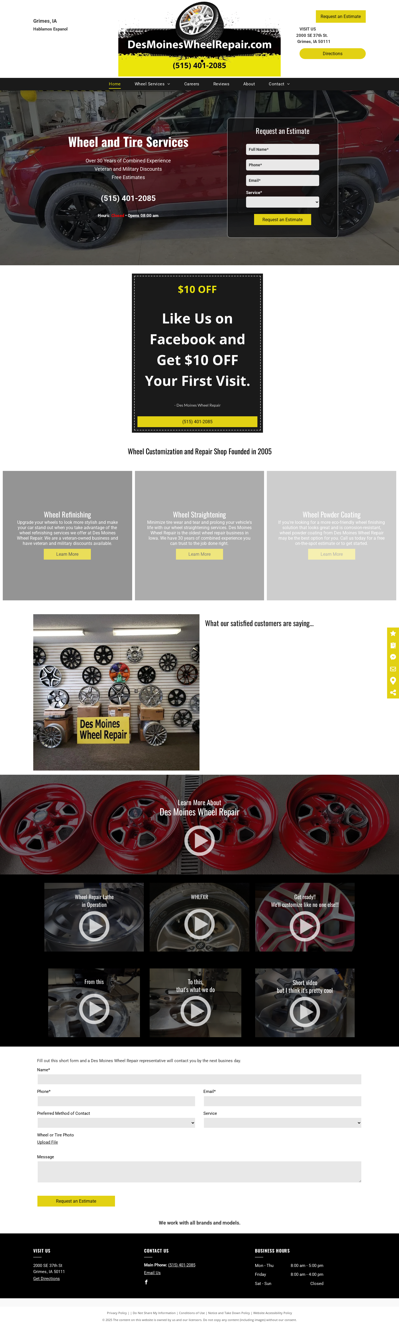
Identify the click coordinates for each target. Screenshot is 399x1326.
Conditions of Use (192, 1313)
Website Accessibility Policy (272, 1313)
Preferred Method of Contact (63, 1113)
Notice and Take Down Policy (229, 1313)
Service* (254, 192)
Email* (209, 1091)
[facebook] (146, 1283)
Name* (43, 1069)
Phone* (43, 1091)
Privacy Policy (117, 1313)
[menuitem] (115, 84)
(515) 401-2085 (128, 198)
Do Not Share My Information (154, 1313)
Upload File (47, 1142)
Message (45, 1156)
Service (210, 1113)
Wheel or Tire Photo (55, 1135)
